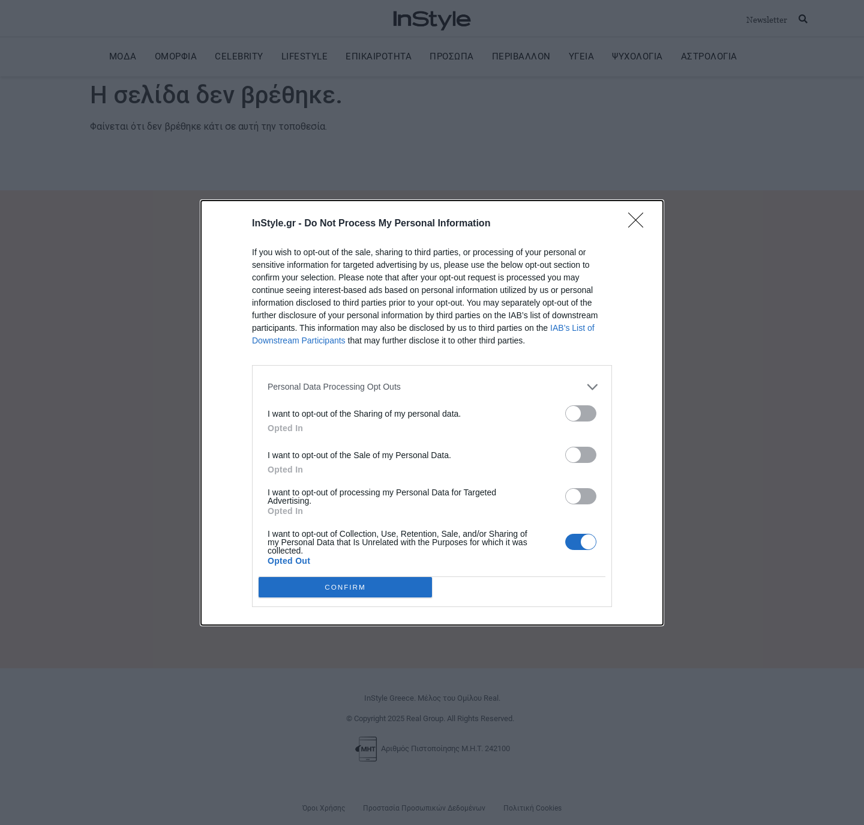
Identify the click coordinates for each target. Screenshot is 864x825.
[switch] (580, 413)
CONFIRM (345, 586)
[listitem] (432, 387)
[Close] (639, 224)
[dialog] (432, 413)
